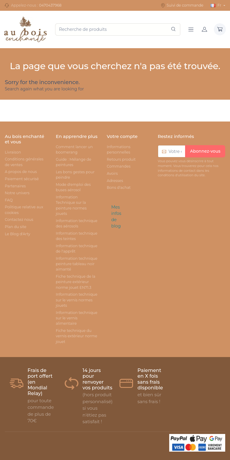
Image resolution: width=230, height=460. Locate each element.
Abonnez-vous (205, 151)
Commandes (118, 166)
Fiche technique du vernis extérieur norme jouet (76, 336)
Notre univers (17, 193)
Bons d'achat (119, 187)
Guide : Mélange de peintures (73, 162)
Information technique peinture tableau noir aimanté (76, 264)
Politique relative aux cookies (24, 210)
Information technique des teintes (76, 236)
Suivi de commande (182, 5)
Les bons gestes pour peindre (75, 175)
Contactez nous (19, 219)
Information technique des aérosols (76, 223)
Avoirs (112, 173)
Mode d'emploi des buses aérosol (73, 187)
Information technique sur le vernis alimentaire (76, 318)
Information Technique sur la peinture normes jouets (71, 205)
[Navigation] (191, 29)
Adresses (115, 180)
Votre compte (122, 136)
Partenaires (15, 186)
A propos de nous (21, 171)
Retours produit (121, 159)
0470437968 (50, 5)
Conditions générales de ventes (24, 162)
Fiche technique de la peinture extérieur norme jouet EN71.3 (75, 282)
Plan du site (15, 226)
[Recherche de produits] (117, 29)
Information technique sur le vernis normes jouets (76, 300)
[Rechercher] (173, 29)
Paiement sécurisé (22, 179)
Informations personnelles (118, 149)
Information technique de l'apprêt (76, 248)
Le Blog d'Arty (17, 234)
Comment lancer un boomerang (74, 149)
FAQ (9, 200)
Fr (216, 5)
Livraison (13, 152)
